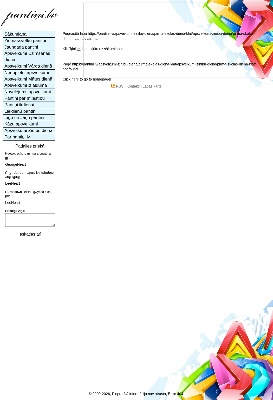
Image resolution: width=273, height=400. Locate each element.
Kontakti (133, 86)
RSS (120, 86)
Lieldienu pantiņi (20, 111)
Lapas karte (151, 86)
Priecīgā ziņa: (15, 211)
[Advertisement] (29, 318)
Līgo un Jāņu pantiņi (24, 117)
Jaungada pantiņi (21, 47)
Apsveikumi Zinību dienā (28, 130)
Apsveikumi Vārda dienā (28, 66)
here (75, 79)
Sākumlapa (15, 34)
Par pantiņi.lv (17, 137)
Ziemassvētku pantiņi (25, 40)
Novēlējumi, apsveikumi (27, 91)
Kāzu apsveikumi (21, 124)
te (78, 49)
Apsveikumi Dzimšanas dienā (27, 56)
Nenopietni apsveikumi (26, 72)
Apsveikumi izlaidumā (25, 85)
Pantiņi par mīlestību (24, 98)
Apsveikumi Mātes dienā (28, 79)
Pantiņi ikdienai (19, 104)
